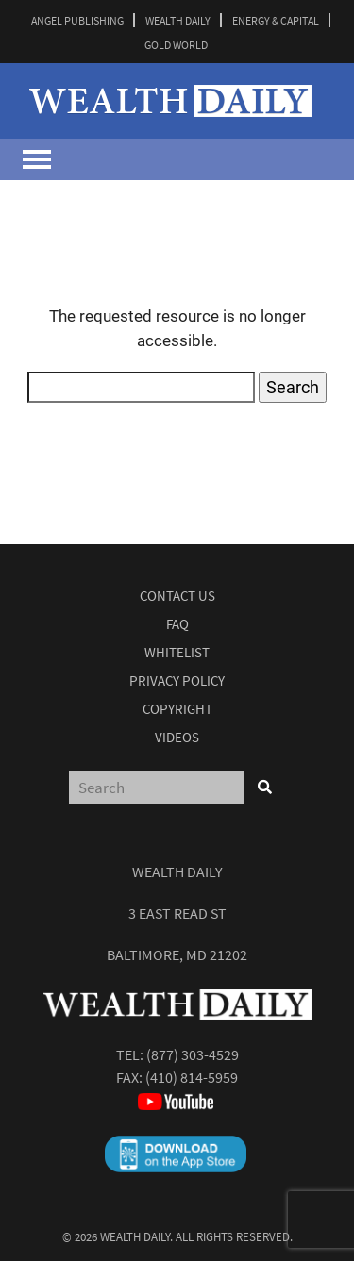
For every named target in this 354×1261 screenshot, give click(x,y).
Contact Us (177, 596)
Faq (177, 624)
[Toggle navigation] (37, 159)
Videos (177, 737)
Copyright (177, 709)
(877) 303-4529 (192, 1054)
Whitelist (177, 652)
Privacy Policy (177, 680)
